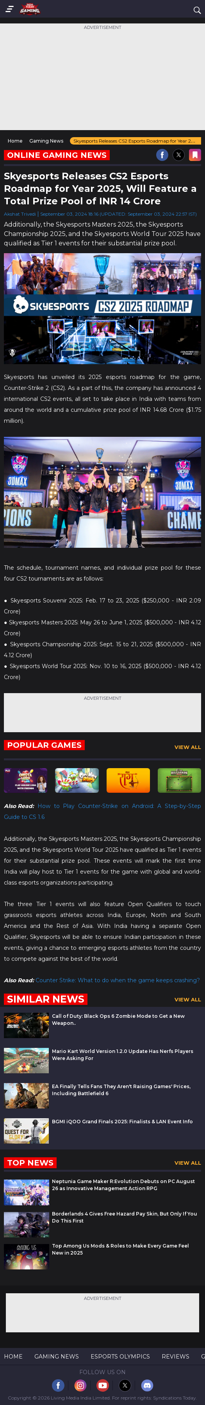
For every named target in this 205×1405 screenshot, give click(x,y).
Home (13, 1356)
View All (188, 747)
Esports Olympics (120, 1356)
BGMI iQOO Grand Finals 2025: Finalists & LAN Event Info (122, 1121)
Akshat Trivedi (20, 214)
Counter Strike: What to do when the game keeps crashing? (118, 980)
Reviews (175, 1356)
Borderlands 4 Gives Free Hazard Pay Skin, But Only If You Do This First (124, 1217)
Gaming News (56, 1356)
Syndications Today (174, 1398)
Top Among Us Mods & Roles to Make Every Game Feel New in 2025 (120, 1249)
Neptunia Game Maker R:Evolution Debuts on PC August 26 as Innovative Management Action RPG (123, 1184)
